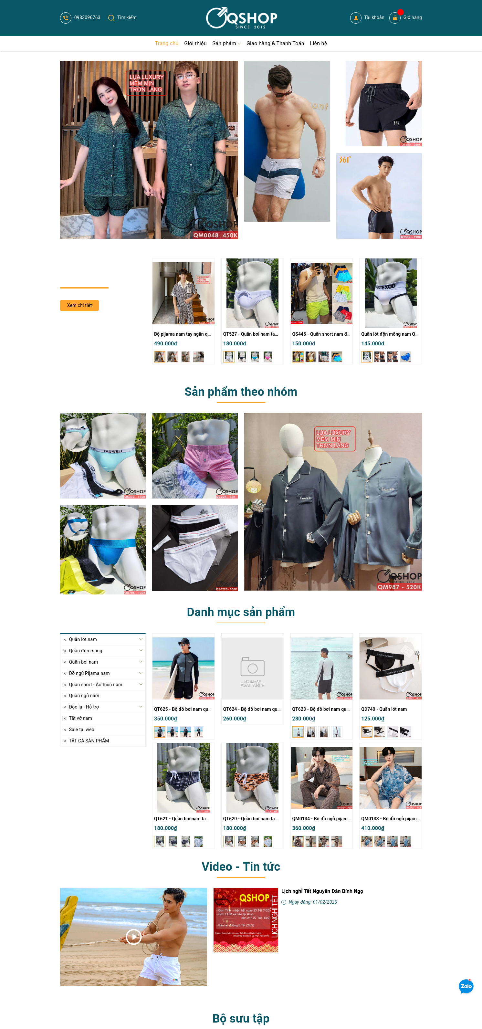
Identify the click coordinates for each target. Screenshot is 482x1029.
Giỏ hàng (405, 18)
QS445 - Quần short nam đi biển (325, 334)
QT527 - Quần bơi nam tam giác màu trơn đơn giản (275, 334)
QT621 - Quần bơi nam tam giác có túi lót (196, 818)
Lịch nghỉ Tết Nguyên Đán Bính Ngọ (322, 891)
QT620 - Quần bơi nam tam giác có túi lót (265, 818)
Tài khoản (367, 18)
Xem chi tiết (79, 305)
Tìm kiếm (122, 17)
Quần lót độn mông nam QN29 (392, 334)
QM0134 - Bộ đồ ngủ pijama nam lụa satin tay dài (343, 818)
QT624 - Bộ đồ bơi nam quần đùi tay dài (264, 709)
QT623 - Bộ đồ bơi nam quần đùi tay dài (333, 709)
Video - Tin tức (241, 867)
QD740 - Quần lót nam (384, 709)
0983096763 (80, 17)
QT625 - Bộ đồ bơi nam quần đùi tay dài (195, 709)
